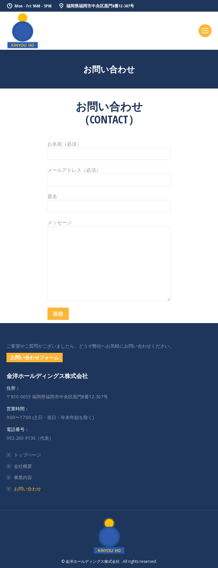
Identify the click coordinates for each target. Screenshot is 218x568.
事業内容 (23, 477)
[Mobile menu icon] (205, 30)
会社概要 (23, 466)
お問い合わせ (27, 489)
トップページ (27, 455)
